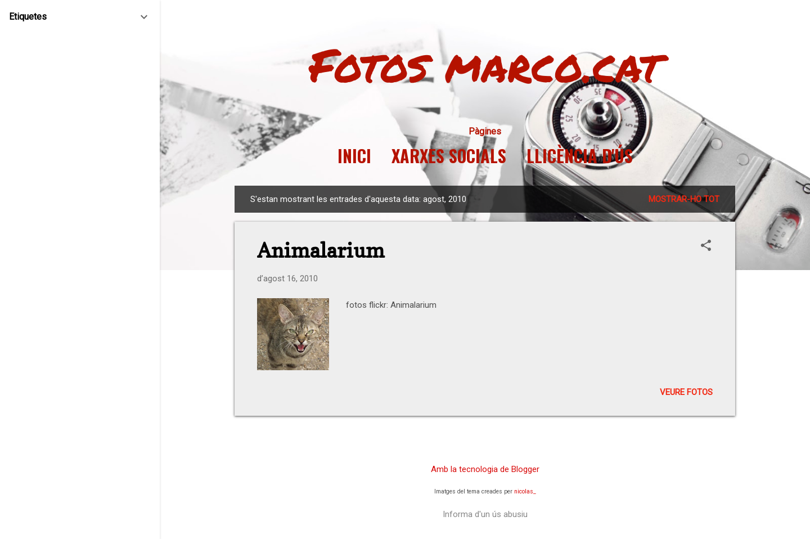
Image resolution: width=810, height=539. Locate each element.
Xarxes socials (449, 156)
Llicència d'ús (579, 156)
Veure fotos (686, 392)
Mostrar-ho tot (684, 199)
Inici (354, 156)
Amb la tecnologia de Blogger (485, 469)
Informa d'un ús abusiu (485, 514)
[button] (706, 246)
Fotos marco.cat (485, 64)
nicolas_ (525, 491)
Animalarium (321, 250)
